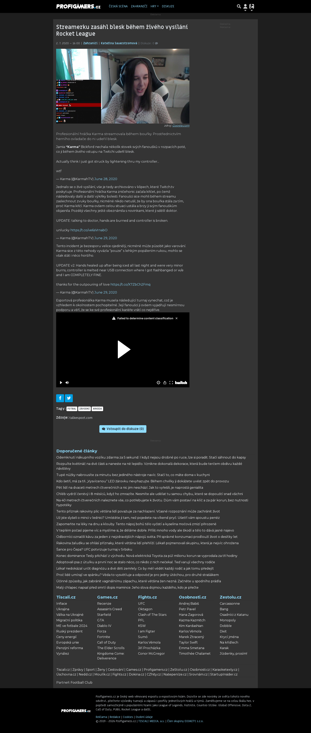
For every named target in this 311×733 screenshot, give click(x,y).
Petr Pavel (187, 609)
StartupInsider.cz (224, 674)
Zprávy (77, 670)
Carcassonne (230, 603)
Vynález (62, 653)
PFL (141, 620)
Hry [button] (153, 6)
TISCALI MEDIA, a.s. (151, 721)
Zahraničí (139, 6)
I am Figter (146, 631)
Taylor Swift (188, 642)
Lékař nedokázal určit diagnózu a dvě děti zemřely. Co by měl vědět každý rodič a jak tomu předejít (135, 568)
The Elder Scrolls (110, 648)
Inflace (61, 603)
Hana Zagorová (191, 615)
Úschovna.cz (66, 674)
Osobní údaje (144, 717)
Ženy (101, 670)
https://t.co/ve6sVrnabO (89, 230)
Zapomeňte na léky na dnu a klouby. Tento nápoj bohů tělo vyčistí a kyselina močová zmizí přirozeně (136, 524)
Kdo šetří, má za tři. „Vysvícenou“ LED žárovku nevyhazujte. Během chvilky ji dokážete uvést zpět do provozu (142, 481)
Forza (101, 631)
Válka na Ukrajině (70, 615)
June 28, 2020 (105, 179)
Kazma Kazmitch (192, 620)
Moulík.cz (102, 674)
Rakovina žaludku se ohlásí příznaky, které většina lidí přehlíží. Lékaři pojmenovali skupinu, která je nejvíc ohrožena (147, 543)
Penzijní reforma (69, 648)
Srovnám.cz (198, 674)
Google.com (180, 125)
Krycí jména (229, 637)
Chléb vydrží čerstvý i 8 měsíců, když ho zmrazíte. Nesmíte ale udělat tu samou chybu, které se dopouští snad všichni (149, 494)
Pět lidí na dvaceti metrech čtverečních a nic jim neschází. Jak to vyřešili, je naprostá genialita (129, 487)
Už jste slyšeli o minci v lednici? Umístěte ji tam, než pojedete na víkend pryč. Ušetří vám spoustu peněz (138, 518)
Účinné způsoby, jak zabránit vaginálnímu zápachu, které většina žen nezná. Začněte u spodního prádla (138, 581)
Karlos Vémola (149, 642)
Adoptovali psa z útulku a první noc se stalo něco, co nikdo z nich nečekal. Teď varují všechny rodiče (135, 562)
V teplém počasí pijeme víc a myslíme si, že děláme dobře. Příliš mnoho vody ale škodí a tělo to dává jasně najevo (145, 530)
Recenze (104, 603)
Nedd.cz (85, 674)
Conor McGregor (151, 653)
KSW (142, 626)
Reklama (101, 717)
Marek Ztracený (191, 637)
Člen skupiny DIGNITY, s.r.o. (185, 721)
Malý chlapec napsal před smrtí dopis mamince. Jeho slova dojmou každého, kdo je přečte (127, 587)
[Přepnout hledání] (239, 6)
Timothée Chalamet (195, 653)
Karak (224, 648)
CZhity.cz (154, 674)
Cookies (128, 717)
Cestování (116, 670)
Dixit (223, 631)
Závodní (84, 408)
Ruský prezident (69, 631)
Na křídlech (229, 642)
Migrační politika (69, 620)
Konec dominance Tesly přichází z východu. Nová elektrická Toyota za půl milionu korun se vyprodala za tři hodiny (146, 556)
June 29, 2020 (105, 238)
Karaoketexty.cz (224, 670)
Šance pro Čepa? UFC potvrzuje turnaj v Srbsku (94, 549)
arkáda (97, 408)
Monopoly (228, 620)
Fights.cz (147, 597)
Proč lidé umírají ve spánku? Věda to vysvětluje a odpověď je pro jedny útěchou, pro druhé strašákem (137, 575)
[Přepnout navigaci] (245, 6)
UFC (141, 603)
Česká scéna (118, 6)
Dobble (226, 626)
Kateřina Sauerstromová (119, 43)
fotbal (72, 408)
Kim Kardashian (191, 626)
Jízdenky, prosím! (233, 653)
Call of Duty (106, 642)
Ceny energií (66, 637)
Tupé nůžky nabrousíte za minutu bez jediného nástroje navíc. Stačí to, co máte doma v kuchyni (133, 475)
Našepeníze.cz (175, 674)
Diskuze (168, 6)
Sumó (143, 637)
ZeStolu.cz (178, 670)
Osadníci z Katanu (234, 615)
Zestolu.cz (230, 597)
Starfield (104, 615)
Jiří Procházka (149, 648)
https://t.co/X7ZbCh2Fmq (130, 284)
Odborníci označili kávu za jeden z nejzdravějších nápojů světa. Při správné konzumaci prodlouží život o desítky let (147, 537)
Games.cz (107, 597)
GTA (100, 620)
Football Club (81, 682)
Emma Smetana (191, 648)
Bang (224, 609)
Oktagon (145, 609)
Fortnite (103, 637)
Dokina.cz (136, 674)
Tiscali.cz (66, 597)
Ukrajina (62, 609)
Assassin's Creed (109, 609)
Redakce (115, 717)
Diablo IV (104, 626)
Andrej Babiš (189, 603)
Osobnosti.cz (192, 597)
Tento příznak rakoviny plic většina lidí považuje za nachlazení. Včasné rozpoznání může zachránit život (138, 511)
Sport (90, 670)
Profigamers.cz (156, 670)
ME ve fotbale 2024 (71, 626)
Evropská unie (67, 642)
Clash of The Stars (152, 615)
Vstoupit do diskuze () (123, 429)
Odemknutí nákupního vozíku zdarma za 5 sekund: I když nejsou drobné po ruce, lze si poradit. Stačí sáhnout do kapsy (151, 457)
